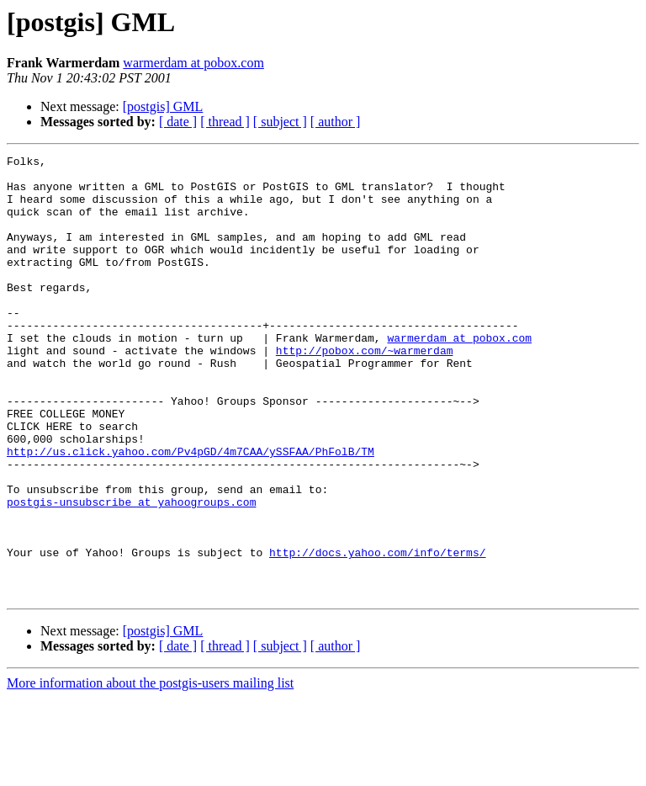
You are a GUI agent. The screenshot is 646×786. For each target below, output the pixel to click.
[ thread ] (225, 121)
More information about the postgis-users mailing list (150, 771)
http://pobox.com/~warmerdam (364, 390)
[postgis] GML (163, 106)
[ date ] (178, 121)
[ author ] (335, 121)
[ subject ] (280, 121)
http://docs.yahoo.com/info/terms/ (377, 632)
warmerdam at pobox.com (193, 63)
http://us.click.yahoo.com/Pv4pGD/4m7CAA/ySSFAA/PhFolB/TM (190, 511)
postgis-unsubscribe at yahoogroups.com (131, 572)
